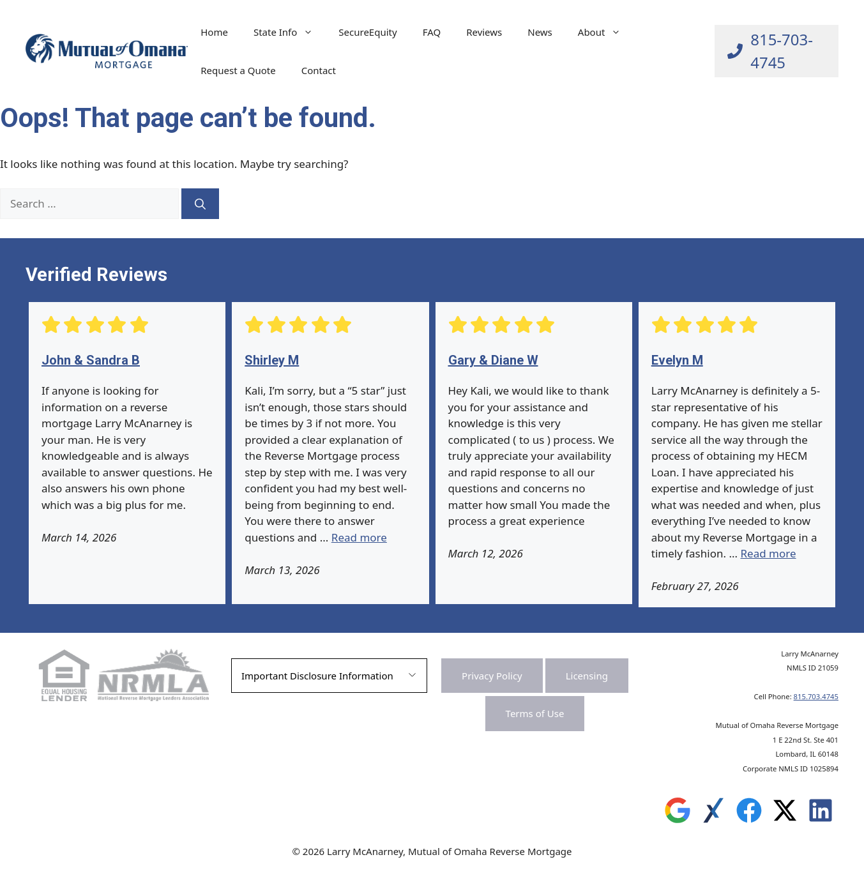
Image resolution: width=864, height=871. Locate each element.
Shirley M (272, 360)
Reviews (484, 32)
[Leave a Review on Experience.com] (713, 813)
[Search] (200, 203)
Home (214, 32)
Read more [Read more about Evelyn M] (768, 553)
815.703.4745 (816, 696)
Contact (318, 70)
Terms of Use (535, 713)
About (606, 32)
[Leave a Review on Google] (677, 813)
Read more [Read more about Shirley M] (359, 537)
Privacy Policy (492, 675)
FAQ (432, 32)
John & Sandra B (91, 360)
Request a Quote (238, 70)
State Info (290, 32)
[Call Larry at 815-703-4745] (776, 51)
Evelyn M (677, 360)
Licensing (587, 675)
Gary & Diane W (493, 360)
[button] (329, 676)
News (539, 32)
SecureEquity (367, 32)
